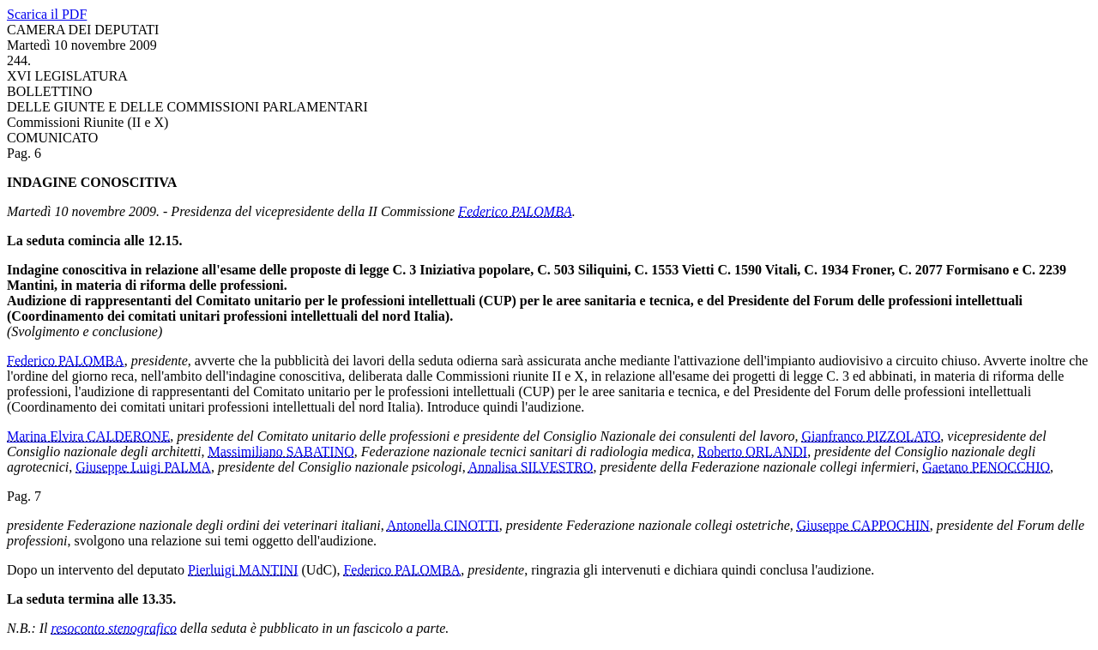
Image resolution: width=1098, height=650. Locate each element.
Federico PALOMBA (515, 211)
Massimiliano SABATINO (281, 451)
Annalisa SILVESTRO (531, 467)
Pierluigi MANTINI (243, 570)
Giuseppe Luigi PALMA (143, 467)
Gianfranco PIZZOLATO (870, 436)
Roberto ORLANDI (753, 451)
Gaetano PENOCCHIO (986, 467)
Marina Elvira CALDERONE (88, 436)
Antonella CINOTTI (443, 525)
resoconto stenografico (114, 628)
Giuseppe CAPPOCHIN (863, 525)
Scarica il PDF (47, 14)
